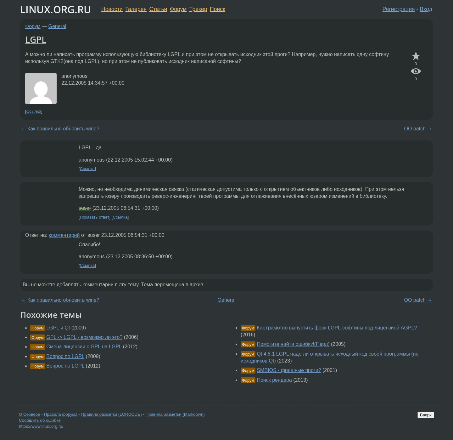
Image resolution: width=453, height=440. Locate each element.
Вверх (426, 415)
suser (85, 208)
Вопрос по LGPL (65, 356)
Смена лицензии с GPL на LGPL (83, 346)
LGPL (35, 39)
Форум (178, 9)
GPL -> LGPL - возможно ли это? (84, 337)
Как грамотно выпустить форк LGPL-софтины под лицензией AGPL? (337, 327)
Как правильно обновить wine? (63, 128)
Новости (112, 9)
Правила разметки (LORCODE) (111, 414)
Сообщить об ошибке (40, 420)
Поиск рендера (274, 380)
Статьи (158, 9)
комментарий (64, 235)
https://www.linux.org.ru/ (41, 426)
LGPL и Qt (58, 327)
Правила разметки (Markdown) (174, 414)
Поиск (217, 9)
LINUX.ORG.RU (55, 9)
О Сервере (29, 414)
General (57, 26)
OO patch (415, 128)
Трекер (198, 9)
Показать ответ (94, 217)
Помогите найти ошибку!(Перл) (293, 344)
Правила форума (61, 414)
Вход (426, 9)
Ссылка (33, 111)
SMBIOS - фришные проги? (289, 370)
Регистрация (399, 9)
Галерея (136, 9)
